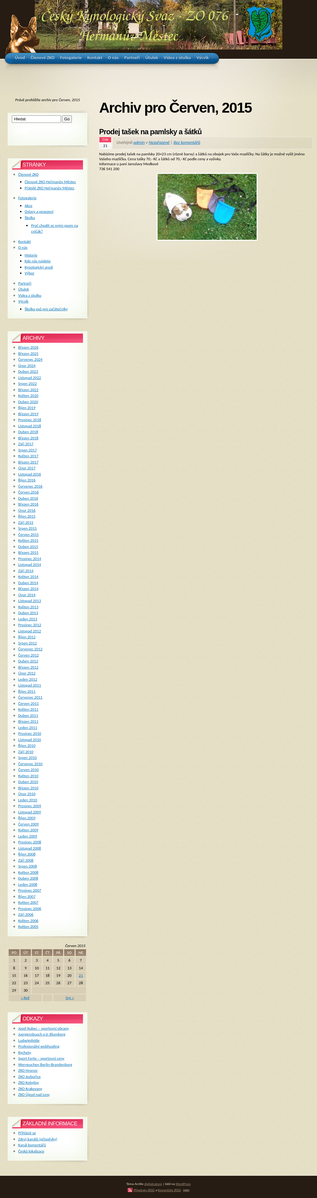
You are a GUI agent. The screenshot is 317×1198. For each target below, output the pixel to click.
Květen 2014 (28, 576)
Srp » (70, 997)
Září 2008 (25, 860)
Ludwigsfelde (29, 1040)
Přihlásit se (27, 1133)
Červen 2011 (28, 703)
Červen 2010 (28, 769)
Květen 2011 (28, 709)
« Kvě (25, 997)
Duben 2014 (28, 582)
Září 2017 (25, 444)
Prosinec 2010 (29, 733)
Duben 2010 (28, 781)
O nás (23, 247)
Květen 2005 (28, 926)
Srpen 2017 (27, 450)
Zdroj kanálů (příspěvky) (37, 1139)
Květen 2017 (28, 456)
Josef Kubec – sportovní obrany (43, 1028)
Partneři (24, 283)
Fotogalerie (27, 198)
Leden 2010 (27, 800)
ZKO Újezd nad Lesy (34, 1094)
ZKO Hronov (28, 1070)
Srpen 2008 (27, 866)
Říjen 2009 (27, 818)
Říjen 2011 (27, 691)
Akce (29, 205)
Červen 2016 (28, 492)
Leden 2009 (27, 836)
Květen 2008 (28, 872)
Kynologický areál (39, 267)
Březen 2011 (28, 721)
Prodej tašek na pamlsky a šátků (150, 132)
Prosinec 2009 (29, 806)
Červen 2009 (28, 824)
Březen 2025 (28, 353)
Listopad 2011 (29, 685)
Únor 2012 (27, 673)
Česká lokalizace (31, 1151)
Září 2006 (25, 914)
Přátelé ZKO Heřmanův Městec (50, 188)
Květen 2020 (28, 395)
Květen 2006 (28, 920)
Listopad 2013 (29, 600)
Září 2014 (25, 570)
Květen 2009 (28, 830)
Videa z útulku (29, 295)
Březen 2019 (28, 414)
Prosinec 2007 (29, 890)
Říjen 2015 (27, 516)
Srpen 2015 (27, 528)
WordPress (183, 1184)
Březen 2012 (28, 667)
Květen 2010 (28, 776)
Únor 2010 (27, 793)
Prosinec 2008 (29, 842)
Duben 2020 (28, 401)
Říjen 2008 (27, 854)
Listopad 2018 (29, 426)
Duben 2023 (28, 371)
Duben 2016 (28, 498)
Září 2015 (25, 522)
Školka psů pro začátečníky (46, 309)
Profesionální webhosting (38, 1046)
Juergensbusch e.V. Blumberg (41, 1034)
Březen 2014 (28, 588)
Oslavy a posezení (39, 211)
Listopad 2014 (29, 564)
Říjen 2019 (27, 407)
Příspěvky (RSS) (144, 1190)
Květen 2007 (28, 902)
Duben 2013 (28, 612)
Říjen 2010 (27, 745)
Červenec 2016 (30, 486)
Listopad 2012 (29, 631)
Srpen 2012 (27, 643)
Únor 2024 (27, 365)
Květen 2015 (28, 540)
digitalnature (153, 1184)
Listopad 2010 (29, 739)
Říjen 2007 (27, 896)
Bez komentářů (187, 142)
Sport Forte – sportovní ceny (41, 1058)
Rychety (24, 1052)
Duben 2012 (28, 661)
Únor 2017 (27, 468)
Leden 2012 (27, 679)
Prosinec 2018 (29, 419)
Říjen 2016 (27, 480)
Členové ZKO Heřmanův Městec (50, 181)
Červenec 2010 (30, 763)
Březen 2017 (28, 462)
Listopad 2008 (29, 848)
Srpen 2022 (27, 383)
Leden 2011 (27, 727)
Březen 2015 (28, 552)
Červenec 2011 (30, 697)
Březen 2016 (28, 504)
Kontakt (24, 241)
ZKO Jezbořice (29, 1076)
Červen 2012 (28, 655)
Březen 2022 (28, 389)
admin (139, 142)
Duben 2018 (28, 431)
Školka (30, 217)
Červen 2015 (28, 534)
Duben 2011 (28, 715)
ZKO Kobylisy (28, 1082)
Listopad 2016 (29, 474)
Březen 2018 (28, 438)
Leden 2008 (27, 884)
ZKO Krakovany (30, 1088)
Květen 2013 (28, 607)
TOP (186, 1191)
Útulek (23, 289)
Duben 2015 (28, 546)
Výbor (29, 273)
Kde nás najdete (38, 261)
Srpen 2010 (27, 757)
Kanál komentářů (32, 1145)
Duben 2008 (28, 878)
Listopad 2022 (29, 377)
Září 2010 (25, 751)
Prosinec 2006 (29, 908)
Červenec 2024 (30, 359)
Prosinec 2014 (29, 558)
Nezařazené (159, 142)
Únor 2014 (27, 595)
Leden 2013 (27, 619)
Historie (31, 255)
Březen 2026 (28, 347)
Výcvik (23, 301)
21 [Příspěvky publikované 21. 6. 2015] (81, 975)
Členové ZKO (28, 174)
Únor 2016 (27, 510)
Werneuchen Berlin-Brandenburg (45, 1064)
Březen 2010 (28, 788)
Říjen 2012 (27, 637)
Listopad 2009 (29, 812)
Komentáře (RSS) (169, 1190)
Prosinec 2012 (29, 625)
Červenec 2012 (30, 649)
